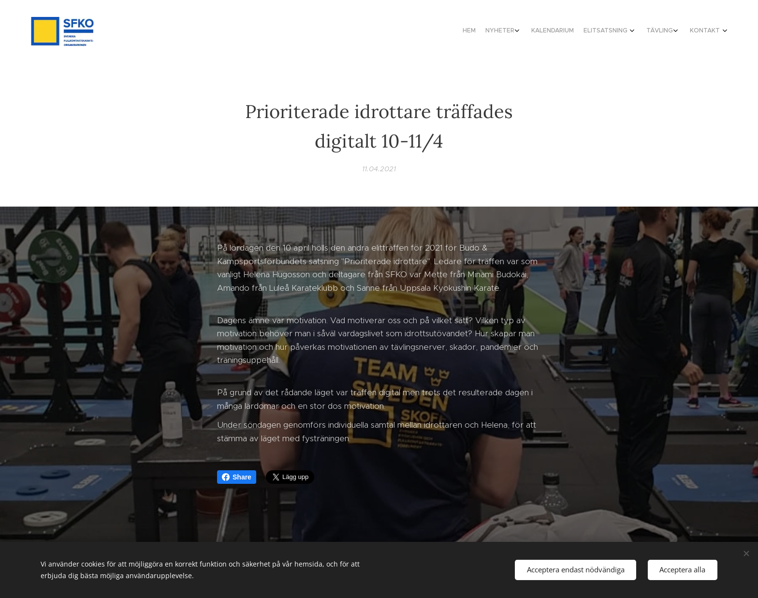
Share (236, 477)
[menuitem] (651, 31)
